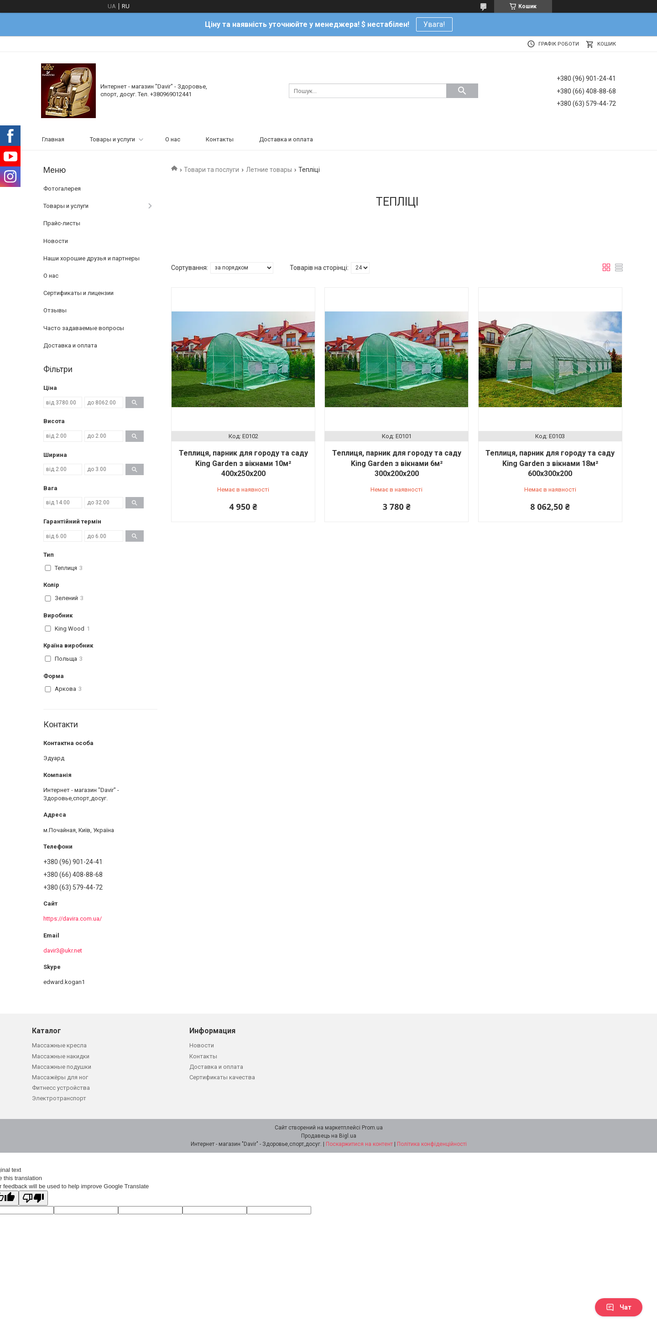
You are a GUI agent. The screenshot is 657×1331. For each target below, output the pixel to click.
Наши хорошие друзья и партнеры (91, 258)
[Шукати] (462, 90)
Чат (618, 1307)
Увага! (434, 24)
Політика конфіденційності (432, 1144)
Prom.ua (372, 1127)
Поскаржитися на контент (359, 1144)
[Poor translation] (33, 1198)
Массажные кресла (59, 1045)
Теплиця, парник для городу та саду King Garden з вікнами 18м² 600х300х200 (550, 463)
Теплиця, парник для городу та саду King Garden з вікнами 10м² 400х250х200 (243, 463)
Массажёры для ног (60, 1077)
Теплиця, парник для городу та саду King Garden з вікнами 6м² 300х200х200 (396, 463)
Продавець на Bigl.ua (328, 1136)
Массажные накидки (60, 1056)
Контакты (220, 139)
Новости (55, 241)
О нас (172, 139)
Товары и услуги (112, 139)
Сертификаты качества (222, 1077)
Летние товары (269, 169)
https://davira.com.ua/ (72, 918)
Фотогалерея (62, 188)
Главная (53, 139)
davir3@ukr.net (62, 950)
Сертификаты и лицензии (78, 293)
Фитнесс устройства (61, 1087)
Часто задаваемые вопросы (83, 328)
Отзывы (55, 310)
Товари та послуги (211, 169)
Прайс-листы (61, 223)
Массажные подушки (61, 1066)
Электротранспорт (59, 1098)
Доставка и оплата (286, 139)
